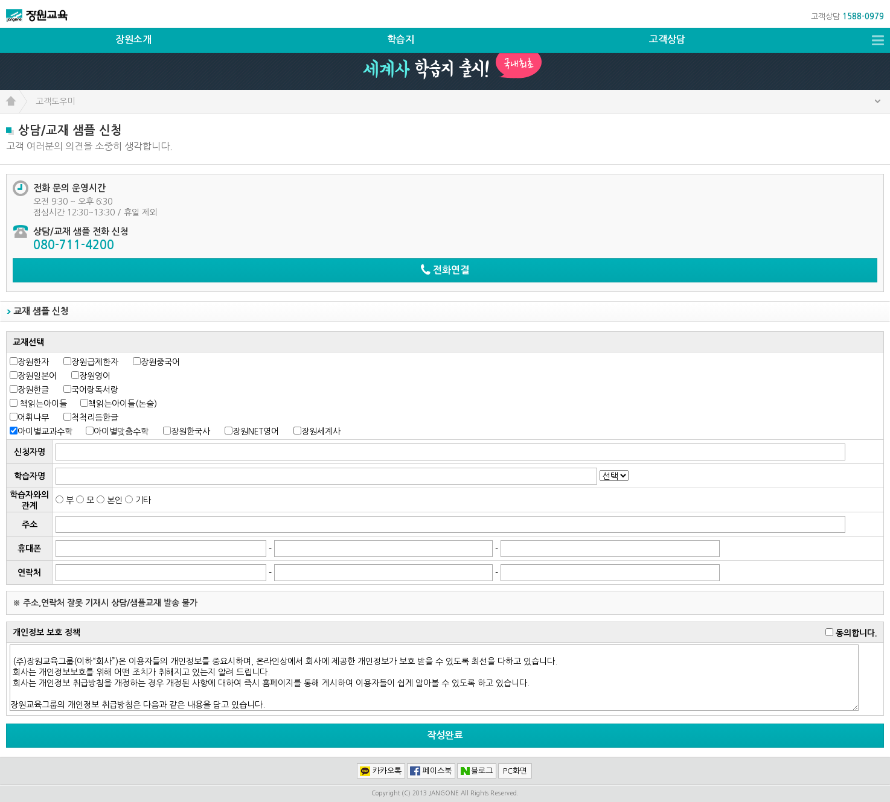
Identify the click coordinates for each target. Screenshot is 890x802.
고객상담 (667, 39)
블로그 (482, 771)
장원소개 (133, 39)
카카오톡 (387, 771)
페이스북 (437, 771)
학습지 (400, 39)
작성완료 (445, 735)
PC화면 (515, 771)
